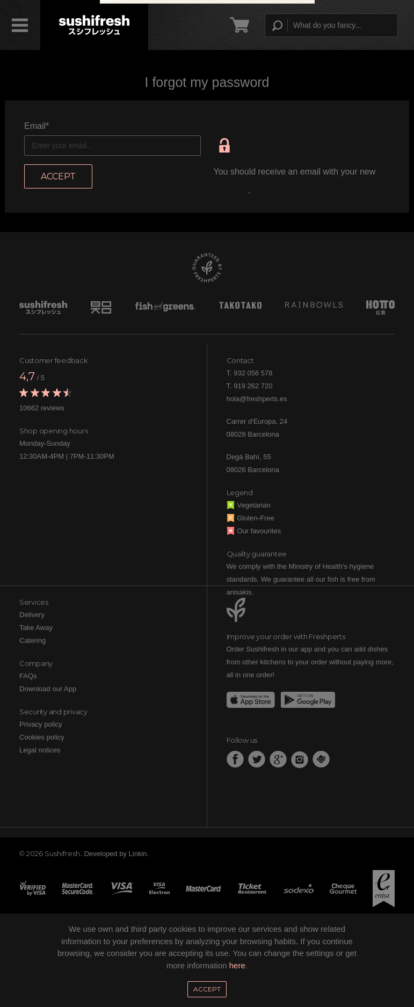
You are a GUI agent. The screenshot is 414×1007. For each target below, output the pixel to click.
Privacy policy (40, 724)
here (237, 965)
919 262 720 (253, 386)
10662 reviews (41, 408)
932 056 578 (253, 373)
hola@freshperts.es (257, 399)
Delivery (32, 615)
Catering (32, 640)
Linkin (138, 854)
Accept (207, 989)
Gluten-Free (250, 518)
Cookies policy (41, 737)
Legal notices (40, 750)
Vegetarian (249, 505)
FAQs (28, 676)
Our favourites (254, 531)
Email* (36, 126)
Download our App (47, 689)
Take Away (36, 628)
